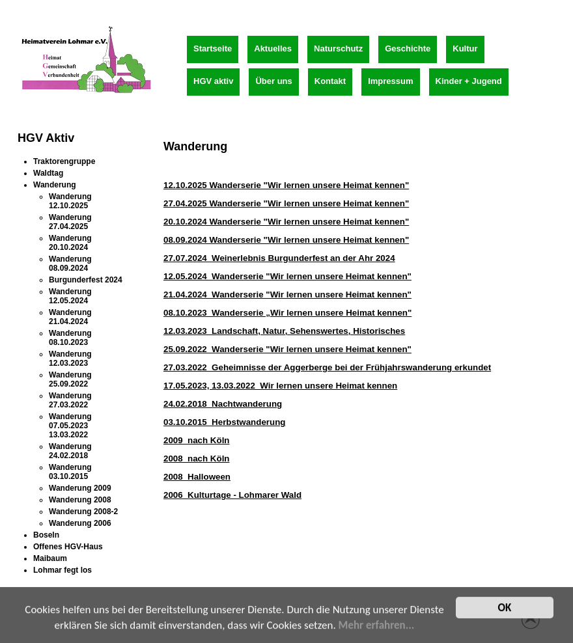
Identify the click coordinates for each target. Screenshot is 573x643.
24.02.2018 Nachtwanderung (222, 404)
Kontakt (330, 81)
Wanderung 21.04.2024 (70, 317)
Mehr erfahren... (377, 628)
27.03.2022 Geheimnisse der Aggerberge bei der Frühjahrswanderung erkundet (327, 367)
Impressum (390, 81)
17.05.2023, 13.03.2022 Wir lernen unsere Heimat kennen (280, 385)
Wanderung (54, 184)
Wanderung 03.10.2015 (70, 472)
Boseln (46, 535)
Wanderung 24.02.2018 (70, 451)
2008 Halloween (197, 477)
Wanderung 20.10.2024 (70, 243)
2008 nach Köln (196, 458)
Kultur (465, 48)
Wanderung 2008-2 (83, 511)
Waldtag (48, 173)
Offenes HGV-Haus (68, 546)
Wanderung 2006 (80, 523)
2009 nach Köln (196, 440)
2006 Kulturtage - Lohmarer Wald (232, 495)
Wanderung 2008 (80, 499)
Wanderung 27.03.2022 (70, 400)
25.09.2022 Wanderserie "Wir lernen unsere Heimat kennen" (287, 349)
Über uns (273, 81)
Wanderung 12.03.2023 (70, 358)
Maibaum (50, 558)
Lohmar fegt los (62, 570)
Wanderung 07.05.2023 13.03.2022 (70, 425)
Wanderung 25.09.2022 (70, 379)
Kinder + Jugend (469, 81)
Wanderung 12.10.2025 (70, 201)
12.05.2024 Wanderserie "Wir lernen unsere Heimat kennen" (287, 276)
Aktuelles (273, 48)
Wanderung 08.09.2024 (70, 263)
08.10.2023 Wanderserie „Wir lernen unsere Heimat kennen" (287, 313)
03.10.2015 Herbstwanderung (224, 422)
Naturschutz (338, 48)
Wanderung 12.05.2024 (70, 296)
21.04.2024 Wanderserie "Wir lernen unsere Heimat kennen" (287, 294)
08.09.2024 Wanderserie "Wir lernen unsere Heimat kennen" (286, 240)
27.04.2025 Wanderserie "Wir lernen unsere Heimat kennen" (286, 203)
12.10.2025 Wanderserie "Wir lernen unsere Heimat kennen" (286, 185)
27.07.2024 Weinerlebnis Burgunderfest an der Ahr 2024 (279, 258)
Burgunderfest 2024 (85, 279)
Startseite (212, 48)
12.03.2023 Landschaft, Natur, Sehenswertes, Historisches (284, 331)
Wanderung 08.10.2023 (70, 338)
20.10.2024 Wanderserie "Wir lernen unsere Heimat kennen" (286, 221)
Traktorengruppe (64, 161)
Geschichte (407, 48)
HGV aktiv (213, 81)
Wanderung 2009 (80, 488)
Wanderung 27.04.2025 (70, 222)
